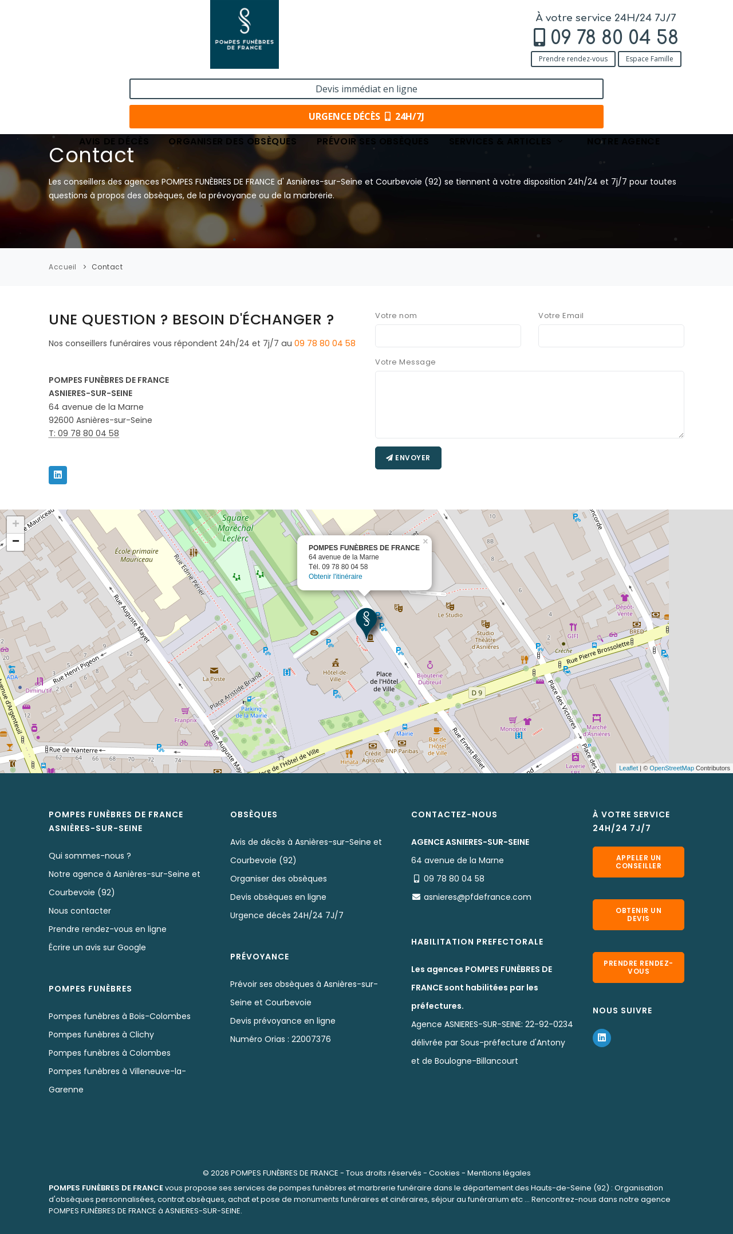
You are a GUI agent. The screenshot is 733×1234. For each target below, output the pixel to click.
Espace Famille (166, 59)
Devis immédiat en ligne (611, 21)
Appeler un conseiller (638, 862)
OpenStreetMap (671, 768)
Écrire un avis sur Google (97, 947)
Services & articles (507, 81)
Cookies (444, 1173)
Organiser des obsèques (232, 81)
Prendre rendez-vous (89, 59)
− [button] (15, 542)
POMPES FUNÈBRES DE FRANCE (284, 1173)
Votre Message (405, 362)
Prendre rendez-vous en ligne (108, 929)
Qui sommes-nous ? (90, 855)
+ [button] (15, 525)
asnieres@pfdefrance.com (477, 897)
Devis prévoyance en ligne (283, 1021)
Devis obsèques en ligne (278, 897)
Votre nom (396, 315)
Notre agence (623, 81)
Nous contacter (80, 910)
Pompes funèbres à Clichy (101, 1034)
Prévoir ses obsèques (373, 81)
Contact (107, 267)
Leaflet (628, 768)
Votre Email (561, 315)
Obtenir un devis (638, 914)
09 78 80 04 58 (130, 38)
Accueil (63, 267)
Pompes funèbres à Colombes (110, 1053)
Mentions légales (499, 1173)
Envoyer (408, 458)
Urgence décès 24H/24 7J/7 (287, 915)
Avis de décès (114, 81)
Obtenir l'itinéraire (335, 577)
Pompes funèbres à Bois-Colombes (120, 1016)
